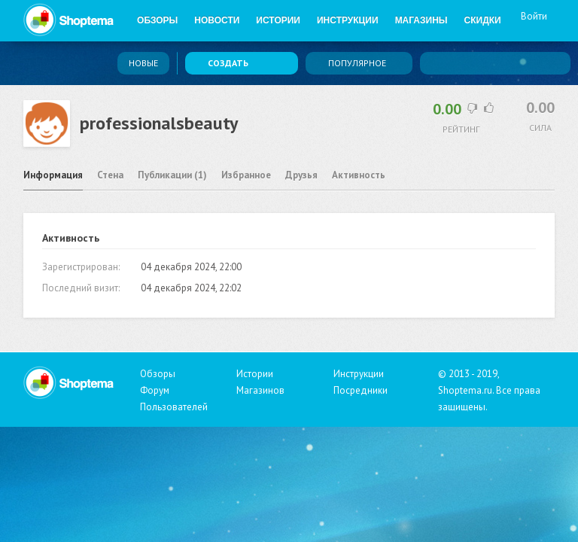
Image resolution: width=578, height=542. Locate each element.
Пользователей (174, 406)
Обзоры (157, 20)
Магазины (421, 20)
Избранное (246, 175)
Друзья (301, 175)
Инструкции (348, 20)
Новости (216, 20)
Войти (534, 21)
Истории (278, 20)
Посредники (360, 390)
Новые (143, 63)
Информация (53, 175)
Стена (110, 175)
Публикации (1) (172, 175)
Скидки (482, 20)
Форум (154, 390)
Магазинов (260, 390)
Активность (358, 175)
